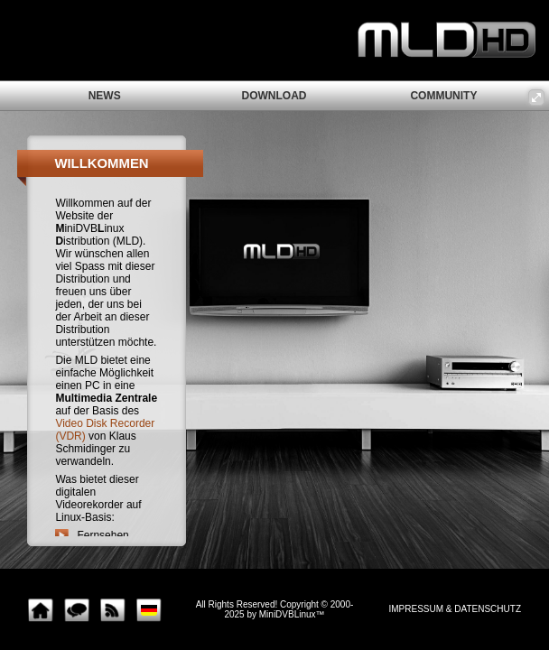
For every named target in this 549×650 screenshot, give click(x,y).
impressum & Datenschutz (455, 609)
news (104, 95)
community (443, 95)
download (274, 95)
